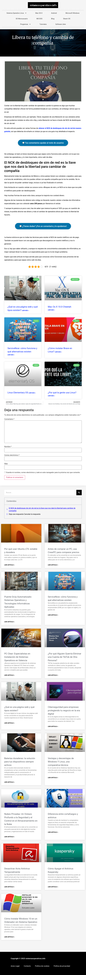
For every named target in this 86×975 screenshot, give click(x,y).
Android (54, 13)
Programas (25, 24)
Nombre (8, 446)
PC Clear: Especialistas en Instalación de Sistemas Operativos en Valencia (17, 657)
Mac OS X (38, 13)
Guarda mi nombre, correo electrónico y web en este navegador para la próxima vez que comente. (43, 472)
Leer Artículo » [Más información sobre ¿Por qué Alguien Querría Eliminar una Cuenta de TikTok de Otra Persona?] (53, 675)
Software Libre (60, 24)
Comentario (9, 419)
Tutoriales (43, 24)
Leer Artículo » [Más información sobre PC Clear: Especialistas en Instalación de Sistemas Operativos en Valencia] (9, 675)
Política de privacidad (62, 966)
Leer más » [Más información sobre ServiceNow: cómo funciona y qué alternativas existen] (11, 355)
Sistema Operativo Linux (17, 13)
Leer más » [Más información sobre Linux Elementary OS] (32, 393)
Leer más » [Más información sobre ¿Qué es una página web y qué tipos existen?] (25, 310)
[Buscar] (79, 492)
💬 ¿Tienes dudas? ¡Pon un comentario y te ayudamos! (43, 226)
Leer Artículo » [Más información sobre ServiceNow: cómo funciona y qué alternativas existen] (53, 615)
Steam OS (66, 19)
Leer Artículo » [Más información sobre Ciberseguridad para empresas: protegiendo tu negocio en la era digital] (53, 726)
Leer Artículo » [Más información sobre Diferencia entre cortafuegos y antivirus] (53, 832)
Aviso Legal (15, 966)
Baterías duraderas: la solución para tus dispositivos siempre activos (19, 761)
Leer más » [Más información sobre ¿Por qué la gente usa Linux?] (51, 396)
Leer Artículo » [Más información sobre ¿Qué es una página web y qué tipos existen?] (9, 723)
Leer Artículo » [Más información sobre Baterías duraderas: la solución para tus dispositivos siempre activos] (9, 782)
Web (6, 464)
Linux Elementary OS (18, 392)
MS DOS (39, 19)
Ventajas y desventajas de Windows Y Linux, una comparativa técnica (61, 761)
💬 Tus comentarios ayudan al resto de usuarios (43, 143)
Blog (52, 19)
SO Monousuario (22, 19)
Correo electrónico (12, 455)
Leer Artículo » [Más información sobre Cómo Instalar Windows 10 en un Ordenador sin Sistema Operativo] (9, 937)
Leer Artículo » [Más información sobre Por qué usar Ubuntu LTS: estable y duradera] (9, 565)
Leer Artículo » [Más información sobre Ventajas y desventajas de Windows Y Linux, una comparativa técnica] (53, 777)
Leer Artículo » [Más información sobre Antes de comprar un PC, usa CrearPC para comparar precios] (53, 565)
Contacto (27, 966)
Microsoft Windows (72, 13)
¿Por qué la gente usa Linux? (62, 392)
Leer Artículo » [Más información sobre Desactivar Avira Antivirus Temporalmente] (9, 887)
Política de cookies (42, 966)
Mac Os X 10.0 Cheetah (59, 306)
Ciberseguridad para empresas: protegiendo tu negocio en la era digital (64, 710)
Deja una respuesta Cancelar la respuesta (24, 514)
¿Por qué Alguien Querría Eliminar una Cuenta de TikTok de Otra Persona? (64, 657)
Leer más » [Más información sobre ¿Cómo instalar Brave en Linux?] (58, 352)
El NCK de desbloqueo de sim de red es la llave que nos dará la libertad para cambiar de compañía (42, 509)
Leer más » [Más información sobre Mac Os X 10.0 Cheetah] (51, 310)
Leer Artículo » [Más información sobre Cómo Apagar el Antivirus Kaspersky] (53, 887)
